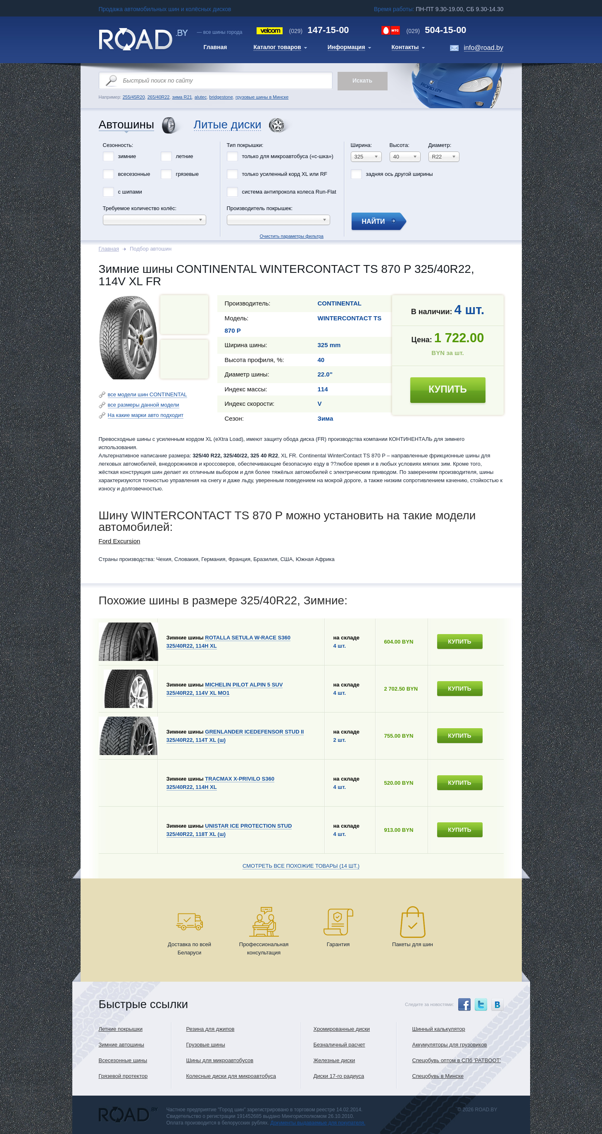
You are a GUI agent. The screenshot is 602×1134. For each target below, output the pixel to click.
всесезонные (134, 174)
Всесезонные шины (123, 1060)
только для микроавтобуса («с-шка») (287, 156)
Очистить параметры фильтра (301, 139)
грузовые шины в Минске (262, 97)
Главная (109, 249)
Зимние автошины (121, 1045)
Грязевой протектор (123, 1076)
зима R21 (182, 97)
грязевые (187, 174)
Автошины (127, 125)
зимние (127, 156)
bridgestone (221, 97)
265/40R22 (159, 97)
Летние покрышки (121, 1029)
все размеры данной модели (143, 405)
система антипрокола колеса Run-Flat (289, 192)
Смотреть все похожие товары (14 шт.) (301, 866)
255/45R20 (134, 97)
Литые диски (228, 125)
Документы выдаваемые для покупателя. (317, 1123)
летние (184, 156)
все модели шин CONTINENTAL (147, 394)
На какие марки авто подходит (145, 415)
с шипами (130, 192)
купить (447, 389)
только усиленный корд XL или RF (285, 174)
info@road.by (483, 47)
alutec (201, 97)
